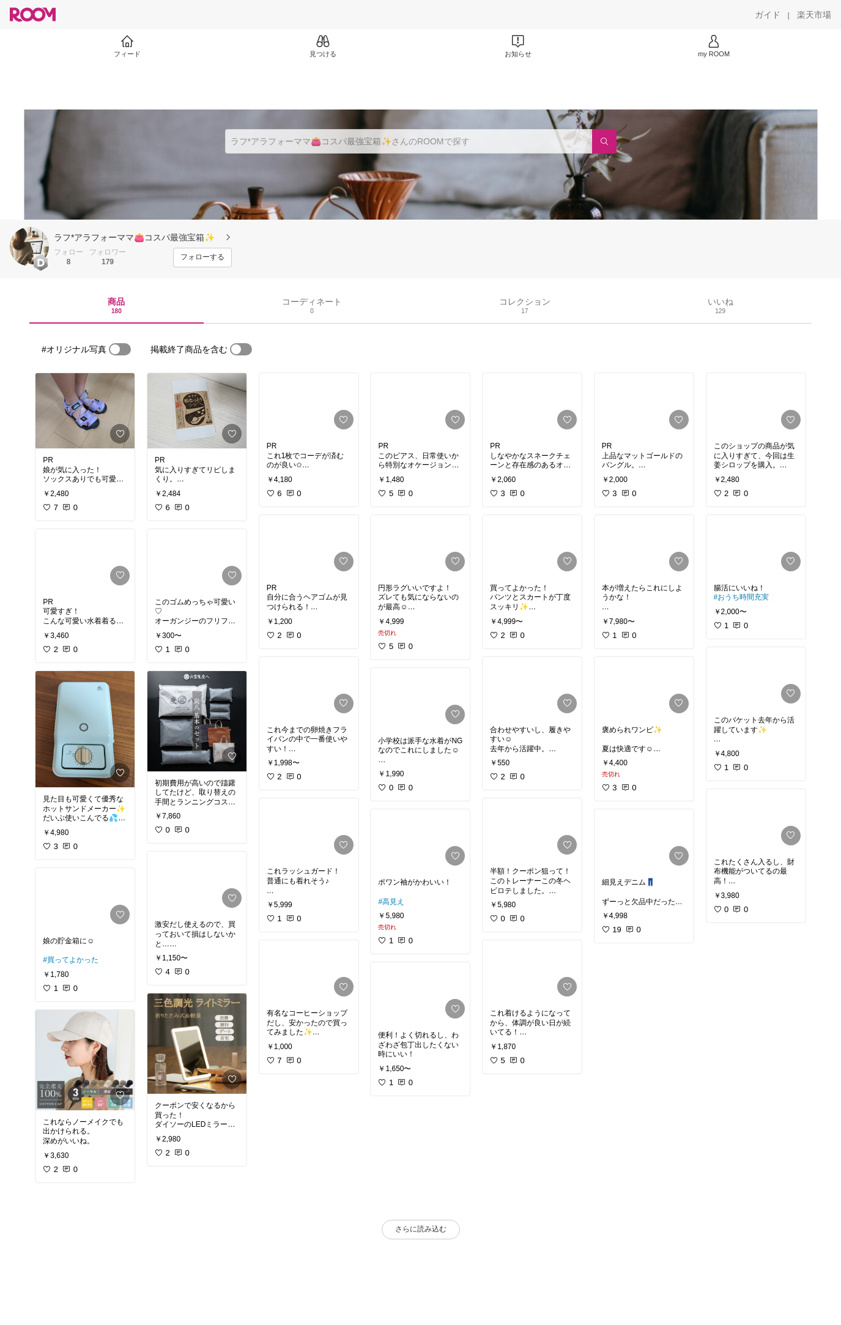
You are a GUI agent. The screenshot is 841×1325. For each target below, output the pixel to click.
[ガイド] (767, 14)
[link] (85, 410)
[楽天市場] (814, 14)
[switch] (120, 349)
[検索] (604, 141)
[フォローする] (202, 257)
